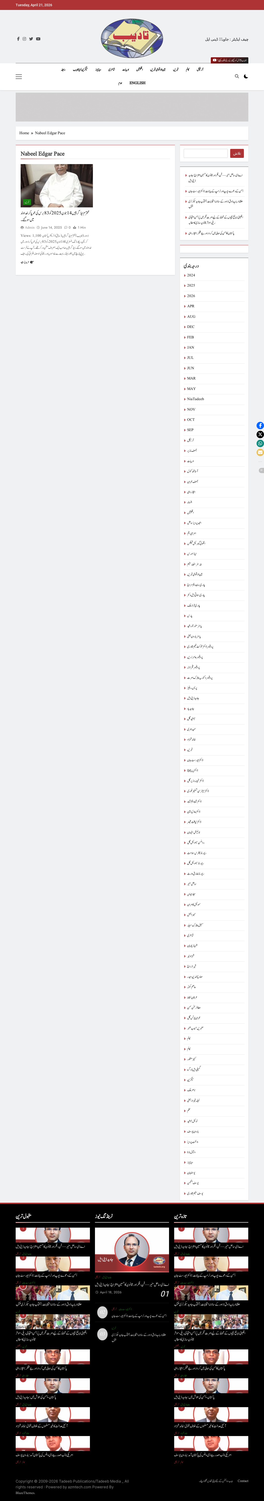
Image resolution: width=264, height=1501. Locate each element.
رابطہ (63, 69)
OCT (191, 420)
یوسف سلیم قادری (195, 1193)
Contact (243, 1481)
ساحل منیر (192, 884)
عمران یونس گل (193, 1018)
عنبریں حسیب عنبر (195, 1028)
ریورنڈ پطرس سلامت (196, 853)
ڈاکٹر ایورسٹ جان (195, 760)
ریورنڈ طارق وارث (195, 873)
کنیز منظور (191, 1059)
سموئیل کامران (194, 904)
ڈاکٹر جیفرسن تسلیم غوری (198, 791)
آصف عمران (192, 482)
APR (190, 306)
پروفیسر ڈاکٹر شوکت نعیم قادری (200, 646)
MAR (191, 378)
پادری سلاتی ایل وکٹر (196, 595)
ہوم (120, 83)
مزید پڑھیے (27, 261)
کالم (187, 69)
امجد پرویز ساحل (194, 523)
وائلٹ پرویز (192, 1142)
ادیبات (125, 69)
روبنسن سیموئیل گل (196, 842)
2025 (191, 285)
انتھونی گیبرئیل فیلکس (196, 543)
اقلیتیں (139, 69)
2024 (191, 275)
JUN (190, 368)
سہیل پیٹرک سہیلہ (195, 925)
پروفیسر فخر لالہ (193, 667)
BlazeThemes (25, 1493)
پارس (189, 616)
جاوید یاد (190, 708)
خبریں (175, 69)
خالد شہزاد (191, 739)
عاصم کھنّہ (191, 987)
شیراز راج (191, 966)
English (137, 83)
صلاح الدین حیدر (194, 977)
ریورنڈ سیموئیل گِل (195, 863)
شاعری (111, 69)
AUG (191, 316)
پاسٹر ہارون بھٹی (194, 636)
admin (30, 227)
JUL (190, 358)
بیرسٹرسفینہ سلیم (194, 564)
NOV (191, 409)
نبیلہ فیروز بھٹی (193, 1100)
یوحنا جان (191, 1173)
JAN (190, 347)
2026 (191, 296)
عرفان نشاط (192, 997)
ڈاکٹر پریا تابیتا (192, 770)
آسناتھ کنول (192, 471)
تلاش (237, 153)
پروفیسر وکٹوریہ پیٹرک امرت (200, 678)
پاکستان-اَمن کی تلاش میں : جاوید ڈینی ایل (36, 1397)
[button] (260, 425)
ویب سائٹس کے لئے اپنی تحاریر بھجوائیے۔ (216, 1481)
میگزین (190, 1080)
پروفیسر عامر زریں (195, 657)
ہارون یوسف (193, 1131)
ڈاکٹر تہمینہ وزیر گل (195, 781)
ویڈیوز (98, 69)
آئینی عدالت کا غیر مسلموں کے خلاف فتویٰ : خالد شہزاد (42, 1426)
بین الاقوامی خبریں (158, 69)
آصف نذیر (192, 450)
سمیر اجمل (191, 915)
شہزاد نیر (190, 956)
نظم (188, 1111)
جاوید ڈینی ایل (193, 698)
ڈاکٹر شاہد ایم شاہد (194, 801)
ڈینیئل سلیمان (193, 832)
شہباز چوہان (192, 945)
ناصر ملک (191, 1090)
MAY (191, 389)
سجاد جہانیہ (191, 894)
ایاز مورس (191, 554)
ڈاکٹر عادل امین (193, 811)
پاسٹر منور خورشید (194, 626)
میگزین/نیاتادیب (80, 69)
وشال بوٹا (191, 1152)
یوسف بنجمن (193, 1183)
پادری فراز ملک (193, 605)
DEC (191, 327)
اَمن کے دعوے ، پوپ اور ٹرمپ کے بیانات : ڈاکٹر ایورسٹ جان (215, 191)
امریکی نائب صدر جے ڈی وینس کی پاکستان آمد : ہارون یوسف (44, 1455)
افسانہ (189, 502)
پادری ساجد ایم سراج (196, 585)
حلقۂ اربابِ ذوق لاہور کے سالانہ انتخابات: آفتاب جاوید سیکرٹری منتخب (49, 1304)
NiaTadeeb (195, 399)
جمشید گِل (191, 719)
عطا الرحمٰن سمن (194, 1007)
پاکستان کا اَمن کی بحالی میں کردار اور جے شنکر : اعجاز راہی (211, 233)
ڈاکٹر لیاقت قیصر (194, 822)
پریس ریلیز (192, 688)
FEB (190, 337)
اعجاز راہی (191, 492)
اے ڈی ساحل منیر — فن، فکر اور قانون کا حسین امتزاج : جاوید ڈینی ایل (50, 1247)
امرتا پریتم (191, 533)
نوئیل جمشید (192, 1121)
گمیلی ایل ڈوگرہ (194, 1069)
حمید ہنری (191, 729)
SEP (190, 430)
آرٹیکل (200, 69)
